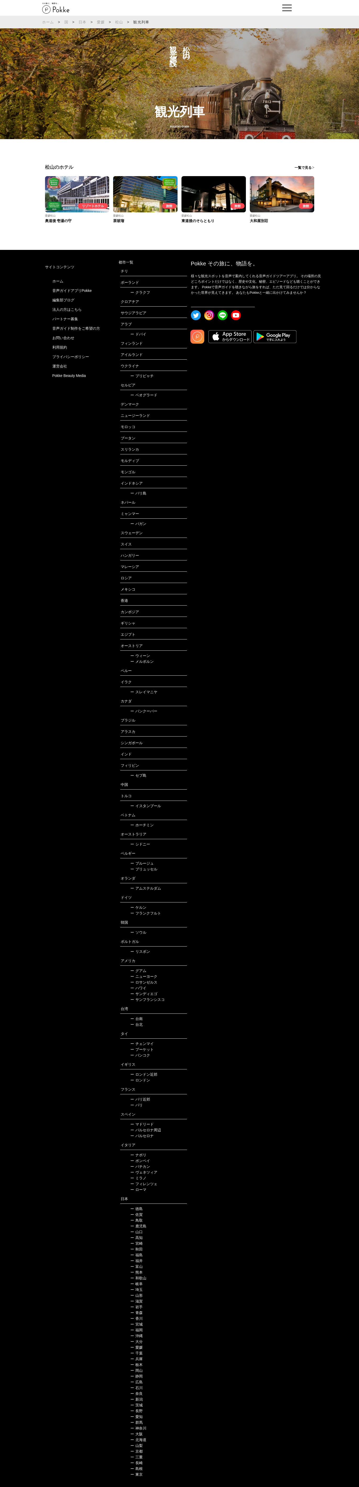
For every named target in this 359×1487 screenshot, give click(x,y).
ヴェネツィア (143, 1172)
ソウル (138, 932)
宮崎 (136, 1243)
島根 (136, 1469)
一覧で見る (303, 167)
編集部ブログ (63, 300)
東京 (136, 1474)
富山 (136, 1266)
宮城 (136, 1324)
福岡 (136, 1330)
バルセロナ (142, 1136)
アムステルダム (145, 888)
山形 (136, 1295)
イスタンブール (145, 806)
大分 (136, 1341)
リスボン (140, 951)
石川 (136, 1388)
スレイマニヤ (143, 692)
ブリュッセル (143, 869)
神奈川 (138, 1428)
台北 (136, 1024)
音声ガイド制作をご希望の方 (76, 328)
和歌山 (138, 1278)
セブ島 (138, 775)
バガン (138, 524)
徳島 (136, 1209)
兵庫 (136, 1359)
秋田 (136, 1249)
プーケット (142, 1049)
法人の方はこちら (67, 309)
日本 (82, 22)
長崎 (136, 1463)
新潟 (136, 1399)
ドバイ (138, 334)
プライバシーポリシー (70, 357)
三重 (136, 1457)
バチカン (140, 1166)
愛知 (136, 1417)
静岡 (136, 1376)
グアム (138, 971)
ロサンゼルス (143, 982)
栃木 (136, 1365)
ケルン (138, 907)
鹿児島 (138, 1226)
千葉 (136, 1353)
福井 (136, 1261)
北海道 (138, 1440)
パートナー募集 (65, 319)
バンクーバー (143, 711)
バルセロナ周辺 (145, 1130)
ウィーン (140, 656)
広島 (136, 1382)
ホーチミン (142, 825)
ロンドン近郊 (143, 1074)
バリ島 (138, 493)
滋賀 (136, 1301)
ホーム (48, 22)
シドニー (140, 844)
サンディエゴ (143, 994)
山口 (136, 1232)
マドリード (142, 1124)
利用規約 (59, 347)
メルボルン (142, 661)
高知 (136, 1238)
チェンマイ (142, 1044)
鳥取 (136, 1220)
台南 (136, 1019)
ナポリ (138, 1155)
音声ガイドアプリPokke (72, 290)
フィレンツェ (143, 1184)
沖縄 (136, 1336)
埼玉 (136, 1290)
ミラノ (138, 1178)
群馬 (136, 1422)
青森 (136, 1313)
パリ (136, 1105)
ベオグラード (143, 395)
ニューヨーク (143, 976)
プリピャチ (142, 376)
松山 (119, 22)
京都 (136, 1451)
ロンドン (140, 1080)
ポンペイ (140, 1161)
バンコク (140, 1055)
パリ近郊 (140, 1099)
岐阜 (136, 1284)
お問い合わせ (63, 338)
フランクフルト (145, 913)
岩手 (136, 1307)
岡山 (136, 1370)
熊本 (136, 1272)
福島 (136, 1255)
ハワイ (138, 988)
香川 (136, 1318)
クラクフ (140, 292)
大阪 (136, 1434)
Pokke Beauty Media (69, 376)
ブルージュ (142, 863)
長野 (136, 1411)
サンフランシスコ (147, 999)
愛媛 (101, 22)
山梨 (136, 1445)
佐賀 (136, 1214)
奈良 (136, 1393)
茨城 (136, 1405)
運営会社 (59, 366)
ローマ (138, 1190)
